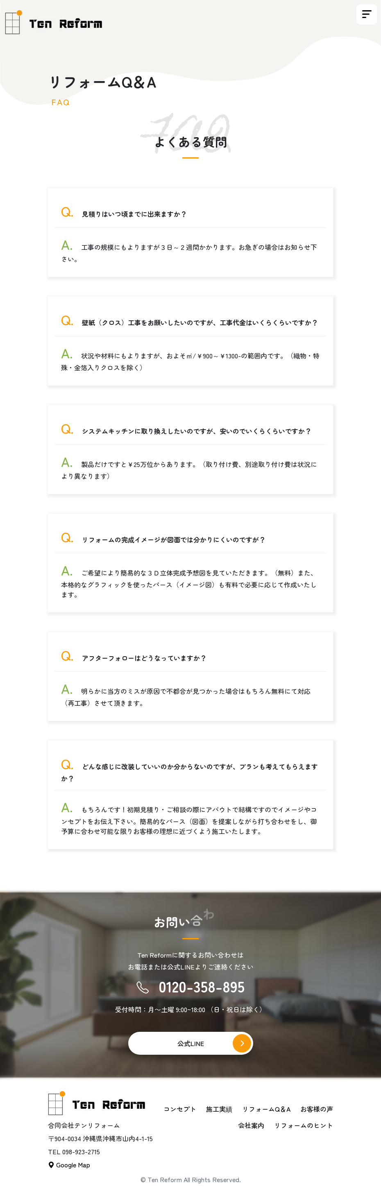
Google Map (69, 1164)
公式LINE (190, 1043)
